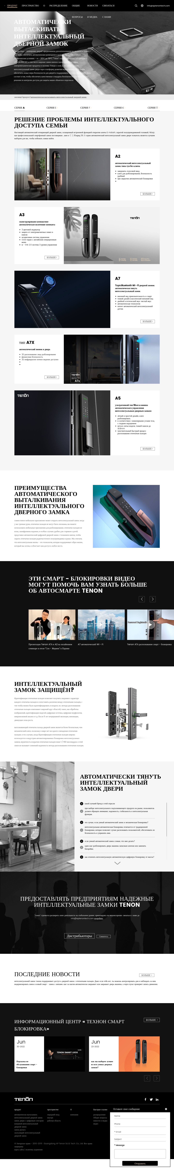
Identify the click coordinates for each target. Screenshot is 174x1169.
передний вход (53, 1124)
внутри (50, 1127)
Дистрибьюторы (79, 942)
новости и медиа (100, 1130)
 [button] (153, 599)
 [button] (142, 599)
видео (95, 1133)
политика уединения (34, 1159)
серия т (154, 107)
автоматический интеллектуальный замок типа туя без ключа (133, 165)
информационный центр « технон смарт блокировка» (72, 1033)
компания (74, 1124)
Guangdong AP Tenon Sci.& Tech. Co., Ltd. (63, 1153)
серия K (120, 107)
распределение (58, 5)
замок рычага (20, 1139)
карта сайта (19, 1159)
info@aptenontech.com (158, 5)
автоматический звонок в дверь (34, 349)
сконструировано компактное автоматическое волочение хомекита (37, 223)
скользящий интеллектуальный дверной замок (27, 1144)
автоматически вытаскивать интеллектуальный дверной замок (58, 97)
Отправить (138, 1165)
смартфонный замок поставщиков (48, 135)
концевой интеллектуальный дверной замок (26, 1135)
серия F (86, 107)
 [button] (117, 869)
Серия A (19, 107)
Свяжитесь (104, 942)
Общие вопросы (100, 1127)
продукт (12, 5)
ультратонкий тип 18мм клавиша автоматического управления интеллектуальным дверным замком (133, 408)
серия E (52, 107)
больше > (146, 981)
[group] (52, 633)
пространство (30, 5)
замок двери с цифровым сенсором (29, 1130)
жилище (18, 97)
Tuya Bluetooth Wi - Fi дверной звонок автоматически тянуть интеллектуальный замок (135, 288)
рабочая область (54, 1130)
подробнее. (98, 924)
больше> (148, 193)
